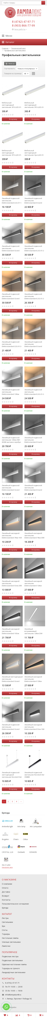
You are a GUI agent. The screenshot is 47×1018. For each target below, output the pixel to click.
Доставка (6, 892)
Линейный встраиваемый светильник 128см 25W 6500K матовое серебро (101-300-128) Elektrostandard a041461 (33, 631)
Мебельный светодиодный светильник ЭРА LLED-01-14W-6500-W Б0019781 (34, 105)
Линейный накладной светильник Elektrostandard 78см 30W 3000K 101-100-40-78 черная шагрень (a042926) (34, 535)
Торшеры (6, 934)
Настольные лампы (10, 938)
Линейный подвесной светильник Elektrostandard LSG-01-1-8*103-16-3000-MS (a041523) (12, 200)
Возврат (5, 896)
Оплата (5, 888)
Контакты (6, 900)
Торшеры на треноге (11, 968)
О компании (7, 884)
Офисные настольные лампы (14, 964)
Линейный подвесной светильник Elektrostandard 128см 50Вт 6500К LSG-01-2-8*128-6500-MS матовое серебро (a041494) (11, 392)
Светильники (7, 922)
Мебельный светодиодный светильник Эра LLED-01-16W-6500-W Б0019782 (34, 152)
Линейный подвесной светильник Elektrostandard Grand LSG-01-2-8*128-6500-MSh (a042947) (11, 248)
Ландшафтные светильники (13, 972)
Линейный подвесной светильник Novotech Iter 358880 (34, 774)
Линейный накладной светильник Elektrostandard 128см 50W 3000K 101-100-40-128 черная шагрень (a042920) (34, 679)
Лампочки (6, 946)
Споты (4, 930)
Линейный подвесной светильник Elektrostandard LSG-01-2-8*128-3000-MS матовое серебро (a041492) (34, 392)
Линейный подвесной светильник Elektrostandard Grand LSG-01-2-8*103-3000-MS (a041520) (33, 344)
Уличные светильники (11, 942)
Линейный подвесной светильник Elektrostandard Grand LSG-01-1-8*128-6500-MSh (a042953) (34, 439)
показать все (7, 867)
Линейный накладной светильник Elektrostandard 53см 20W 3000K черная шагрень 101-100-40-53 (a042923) (12, 583)
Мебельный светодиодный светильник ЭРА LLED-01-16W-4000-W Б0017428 (11, 152)
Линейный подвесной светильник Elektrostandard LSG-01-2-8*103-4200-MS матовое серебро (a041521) (12, 344)
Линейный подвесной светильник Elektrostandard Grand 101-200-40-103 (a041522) (33, 487)
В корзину (11, 119)
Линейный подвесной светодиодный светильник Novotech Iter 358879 (12, 774)
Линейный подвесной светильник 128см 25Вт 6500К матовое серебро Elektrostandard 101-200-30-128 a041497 (11, 439)
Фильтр (10, 63)
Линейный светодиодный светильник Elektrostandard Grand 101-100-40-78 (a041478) (12, 679)
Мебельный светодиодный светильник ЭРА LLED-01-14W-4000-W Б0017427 (11, 105)
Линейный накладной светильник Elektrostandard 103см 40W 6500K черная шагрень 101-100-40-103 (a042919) (11, 631)
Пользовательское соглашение (15, 904)
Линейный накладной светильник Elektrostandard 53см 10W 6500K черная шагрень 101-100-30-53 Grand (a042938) (34, 727)
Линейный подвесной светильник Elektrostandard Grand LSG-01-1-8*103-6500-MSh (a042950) (34, 200)
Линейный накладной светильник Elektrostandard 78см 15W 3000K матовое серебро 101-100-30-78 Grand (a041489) (12, 535)
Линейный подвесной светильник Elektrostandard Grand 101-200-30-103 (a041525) (11, 487)
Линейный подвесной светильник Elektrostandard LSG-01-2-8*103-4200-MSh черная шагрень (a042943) (34, 296)
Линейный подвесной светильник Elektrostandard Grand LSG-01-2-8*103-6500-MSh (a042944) (11, 727)
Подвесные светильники (12, 960)
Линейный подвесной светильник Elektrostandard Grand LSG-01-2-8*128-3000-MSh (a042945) (11, 296)
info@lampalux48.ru (13, 994)
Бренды (5, 908)
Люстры (5, 918)
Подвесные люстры (10, 956)
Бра (3, 926)
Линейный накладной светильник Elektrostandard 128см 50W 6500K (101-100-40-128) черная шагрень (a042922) (34, 583)
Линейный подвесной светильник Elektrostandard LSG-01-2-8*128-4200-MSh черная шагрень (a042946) (34, 248)
